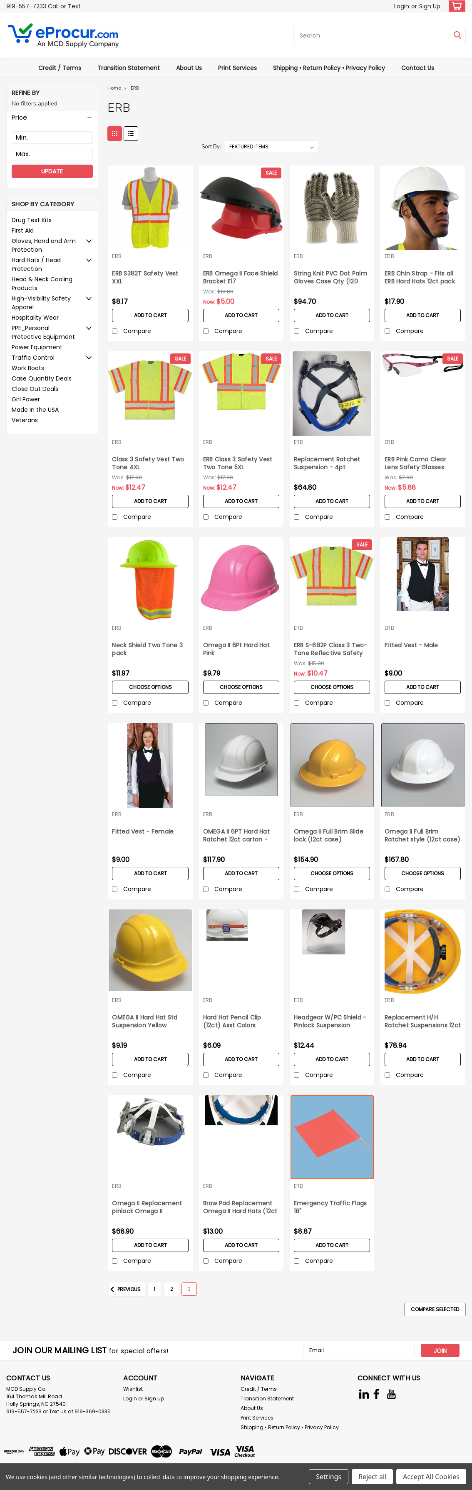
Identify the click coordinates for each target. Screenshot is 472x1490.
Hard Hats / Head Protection (36, 264)
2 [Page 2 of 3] (171, 1288)
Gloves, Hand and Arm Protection (44, 245)
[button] (52, 118)
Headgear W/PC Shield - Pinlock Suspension (330, 1021)
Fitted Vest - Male (411, 645)
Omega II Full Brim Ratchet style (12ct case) (422, 836)
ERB (135, 88)
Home (114, 88)
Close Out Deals (35, 389)
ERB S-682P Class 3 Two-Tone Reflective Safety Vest (331, 649)
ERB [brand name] (117, 256)
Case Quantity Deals (42, 378)
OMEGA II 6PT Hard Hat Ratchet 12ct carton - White (236, 836)
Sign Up (429, 6)
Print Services (237, 68)
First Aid (23, 230)
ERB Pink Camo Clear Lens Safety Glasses (415, 463)
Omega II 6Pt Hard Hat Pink (236, 649)
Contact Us (417, 68)
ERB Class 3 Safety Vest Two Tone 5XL (238, 463)
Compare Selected (435, 1309)
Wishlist (133, 1388)
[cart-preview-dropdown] (455, 6)
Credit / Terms (59, 68)
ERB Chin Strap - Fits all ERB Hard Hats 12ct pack (420, 277)
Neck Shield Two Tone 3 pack (147, 649)
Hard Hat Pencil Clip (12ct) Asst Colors (232, 1021)
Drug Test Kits (32, 220)
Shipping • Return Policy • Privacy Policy (329, 68)
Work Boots (28, 368)
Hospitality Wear (35, 317)
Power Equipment (37, 347)
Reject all (372, 1476)
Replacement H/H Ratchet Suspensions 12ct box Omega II (423, 1022)
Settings (328, 1476)
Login (401, 6)
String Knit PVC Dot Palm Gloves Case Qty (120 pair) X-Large (330, 278)
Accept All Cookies (431, 1476)
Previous (124, 1289)
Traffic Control (33, 357)
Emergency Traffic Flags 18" (330, 1207)
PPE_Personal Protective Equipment (43, 332)
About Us (189, 68)
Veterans (25, 420)
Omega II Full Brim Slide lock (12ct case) (328, 836)
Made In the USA (35, 410)
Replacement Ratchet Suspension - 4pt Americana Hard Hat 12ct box (331, 464)
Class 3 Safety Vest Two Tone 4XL (148, 463)
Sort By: (211, 146)
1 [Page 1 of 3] (154, 1288)
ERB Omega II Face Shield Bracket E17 (240, 277)
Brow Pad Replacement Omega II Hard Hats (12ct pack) (240, 1208)
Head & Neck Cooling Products (42, 283)
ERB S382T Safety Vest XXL (145, 277)
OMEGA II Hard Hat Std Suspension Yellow (144, 1021)
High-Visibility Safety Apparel (41, 302)
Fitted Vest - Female (143, 832)
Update (52, 171)
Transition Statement (128, 68)
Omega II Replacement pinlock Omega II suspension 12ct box (147, 1208)
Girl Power (26, 399)
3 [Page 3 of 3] (189, 1288)
